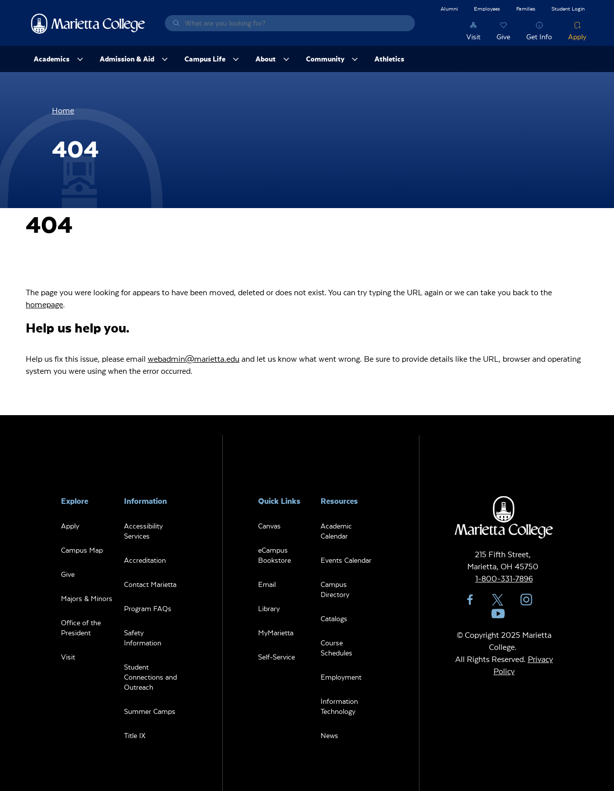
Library (269, 608)
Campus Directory (335, 589)
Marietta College (88, 23)
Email (267, 584)
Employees (487, 8)
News (329, 735)
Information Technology (339, 706)
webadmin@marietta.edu (193, 358)
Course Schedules (336, 647)
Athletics (389, 58)
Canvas (269, 526)
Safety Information (142, 637)
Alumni (449, 8)
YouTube (498, 614)
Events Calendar (346, 560)
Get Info (539, 36)
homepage (44, 304)
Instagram (526, 599)
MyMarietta (275, 632)
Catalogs (334, 618)
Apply (577, 36)
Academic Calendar (336, 531)
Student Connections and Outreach (150, 677)
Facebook (470, 599)
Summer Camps (149, 711)
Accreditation (145, 560)
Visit (473, 36)
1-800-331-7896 (504, 578)
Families (525, 8)
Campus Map (82, 550)
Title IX (134, 735)
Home (63, 110)
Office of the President (81, 627)
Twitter (498, 599)
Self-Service (276, 657)
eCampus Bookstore (274, 555)
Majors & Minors (86, 598)
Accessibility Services (143, 531)
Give (503, 36)
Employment (341, 677)
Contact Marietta (150, 584)
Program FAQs (147, 608)
